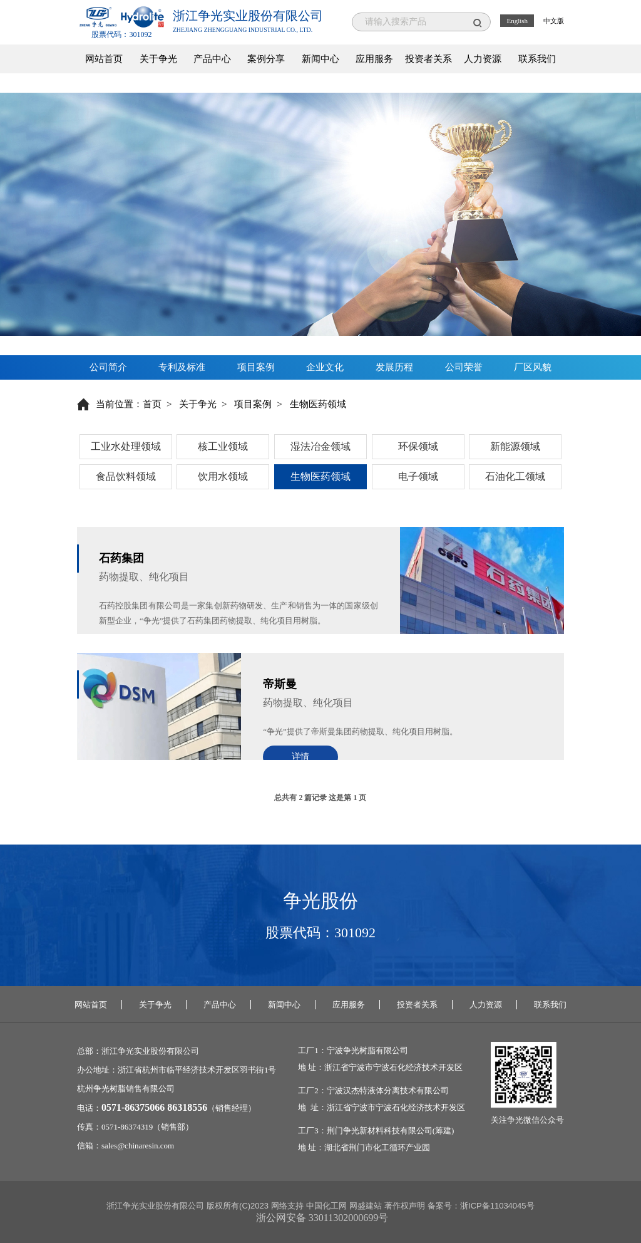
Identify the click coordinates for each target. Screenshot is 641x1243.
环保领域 (418, 446)
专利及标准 (181, 367)
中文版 (553, 20)
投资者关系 (428, 59)
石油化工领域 (515, 476)
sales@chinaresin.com (137, 1145)
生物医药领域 (320, 476)
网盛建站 (365, 1205)
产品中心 (212, 59)
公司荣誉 (464, 367)
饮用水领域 (223, 476)
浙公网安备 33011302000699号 (322, 1217)
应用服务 (374, 59)
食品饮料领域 (126, 476)
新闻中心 (320, 59)
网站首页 (104, 59)
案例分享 (266, 59)
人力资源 (482, 59)
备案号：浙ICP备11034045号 (481, 1205)
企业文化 (325, 367)
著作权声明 (404, 1205)
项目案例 (256, 367)
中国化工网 (326, 1205)
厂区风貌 (532, 367)
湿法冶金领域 (320, 446)
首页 (152, 404)
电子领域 (418, 476)
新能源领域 (515, 446)
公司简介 (108, 367)
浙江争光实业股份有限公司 (150, 1051)
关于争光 (158, 59)
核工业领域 (223, 446)
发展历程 (394, 367)
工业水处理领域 (126, 446)
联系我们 (537, 59)
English (517, 20)
